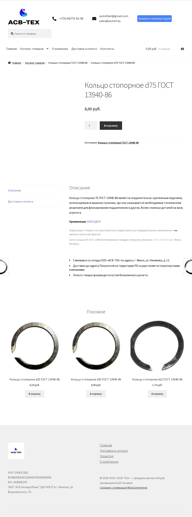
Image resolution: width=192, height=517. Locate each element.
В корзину (111, 125)
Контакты (107, 49)
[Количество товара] (91, 125)
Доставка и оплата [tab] (20, 201)
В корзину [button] (34, 393)
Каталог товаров (32, 49)
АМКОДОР (94, 221)
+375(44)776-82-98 (71, 18)
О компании (60, 49)
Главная (11, 49)
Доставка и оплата (84, 49)
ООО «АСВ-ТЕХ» (161, 239)
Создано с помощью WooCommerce (123, 487)
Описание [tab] (14, 190)
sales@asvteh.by (110, 21)
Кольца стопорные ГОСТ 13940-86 (118, 142)
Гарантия (106, 456)
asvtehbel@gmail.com (113, 16)
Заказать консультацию (154, 18)
